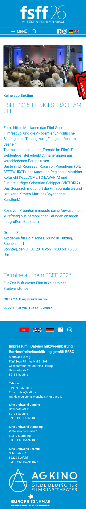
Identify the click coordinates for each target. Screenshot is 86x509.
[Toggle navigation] (44, 31)
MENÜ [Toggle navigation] (19, 31)
